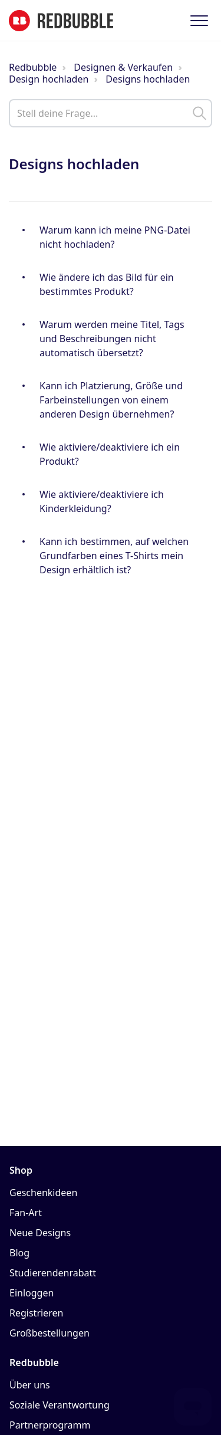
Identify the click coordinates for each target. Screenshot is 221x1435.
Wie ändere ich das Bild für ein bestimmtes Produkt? (106, 284)
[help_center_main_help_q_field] (110, 113)
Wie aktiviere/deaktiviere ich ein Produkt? (109, 454)
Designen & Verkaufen (123, 67)
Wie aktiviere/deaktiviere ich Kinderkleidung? (101, 501)
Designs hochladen (147, 79)
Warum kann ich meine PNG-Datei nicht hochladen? (114, 237)
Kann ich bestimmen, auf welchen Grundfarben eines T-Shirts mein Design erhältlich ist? (114, 555)
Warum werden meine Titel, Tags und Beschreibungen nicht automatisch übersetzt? (111, 338)
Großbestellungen (49, 1332)
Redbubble (33, 67)
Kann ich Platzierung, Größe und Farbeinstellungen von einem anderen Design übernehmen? (111, 400)
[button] (199, 20)
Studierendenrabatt (52, 1272)
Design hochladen (48, 79)
